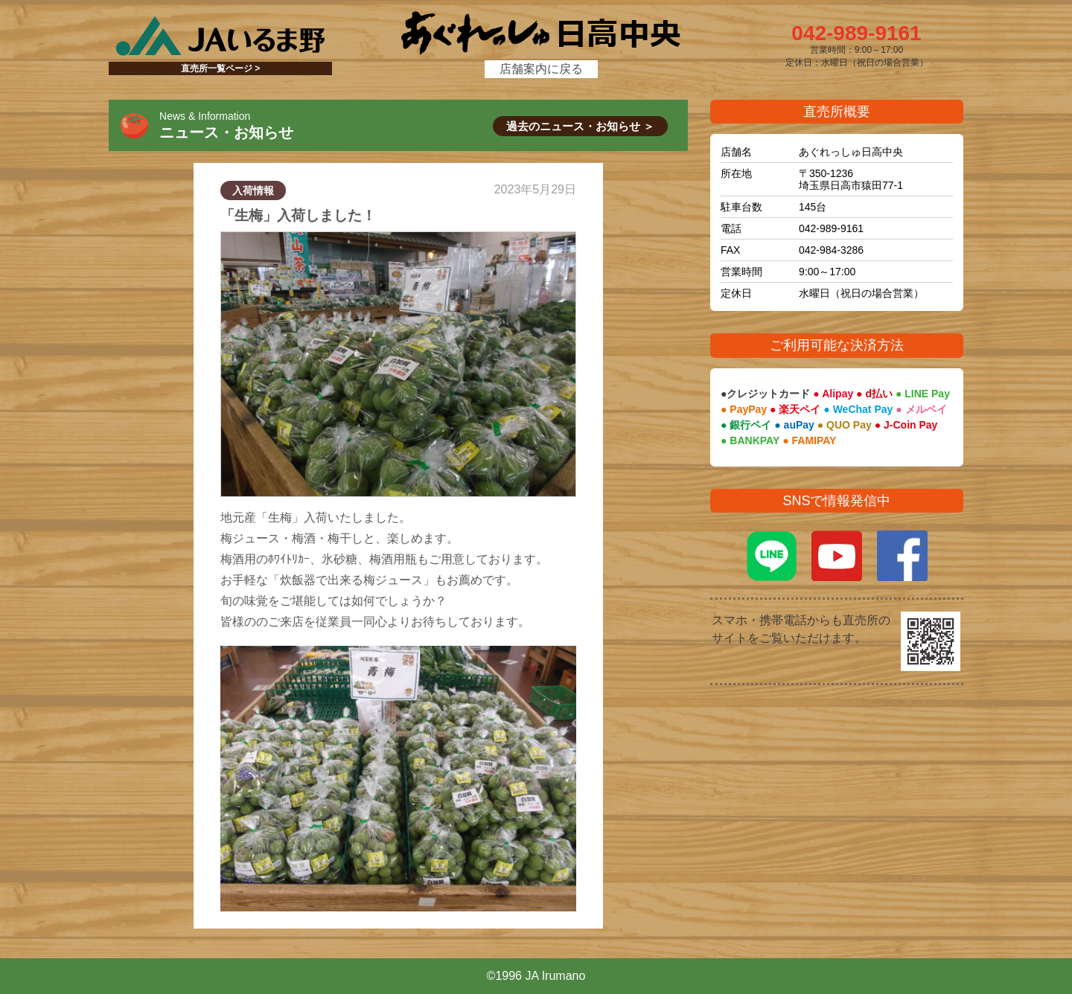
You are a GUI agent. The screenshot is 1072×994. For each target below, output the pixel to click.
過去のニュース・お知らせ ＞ (580, 126)
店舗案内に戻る (541, 68)
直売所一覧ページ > (220, 68)
